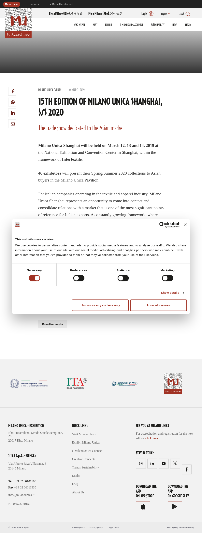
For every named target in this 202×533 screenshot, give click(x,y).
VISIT (95, 25)
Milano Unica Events (49, 90)
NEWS (174, 25)
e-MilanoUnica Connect (61, 4)
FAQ (75, 484)
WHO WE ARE (79, 25)
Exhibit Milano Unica (86, 442)
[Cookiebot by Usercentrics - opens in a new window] (162, 225)
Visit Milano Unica (84, 434)
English (164, 14)
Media (76, 475)
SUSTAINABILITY (158, 25)
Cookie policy (78, 527)
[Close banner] (185, 224)
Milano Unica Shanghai (52, 324)
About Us (78, 492)
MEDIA (188, 25)
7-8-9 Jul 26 (65, 13)
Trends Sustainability (85, 467)
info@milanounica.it (21, 495)
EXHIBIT (108, 25)
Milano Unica (11, 4)
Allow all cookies (158, 305)
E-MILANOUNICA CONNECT (131, 25)
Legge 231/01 (114, 527)
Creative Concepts (83, 459)
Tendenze (34, 4)
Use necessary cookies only (100, 305)
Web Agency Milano (176, 527)
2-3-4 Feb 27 (105, 13)
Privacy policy (96, 527)
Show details (170, 292)
